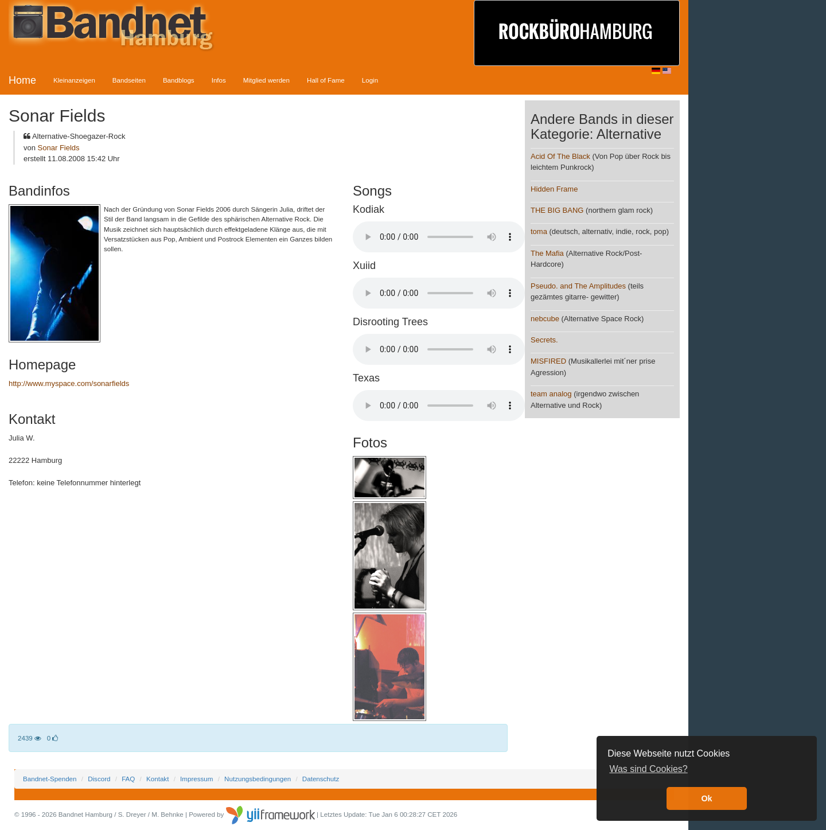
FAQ (128, 778)
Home (22, 80)
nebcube (545, 318)
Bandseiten (129, 80)
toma (539, 231)
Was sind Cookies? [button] (648, 769)
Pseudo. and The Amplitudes (578, 286)
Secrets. (544, 340)
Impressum (196, 778)
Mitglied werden (266, 80)
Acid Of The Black (560, 156)
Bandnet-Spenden (49, 778)
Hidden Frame (554, 189)
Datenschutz (320, 778)
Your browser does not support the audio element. (439, 236)
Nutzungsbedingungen (257, 778)
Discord (99, 778)
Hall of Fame (326, 80)
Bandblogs (178, 80)
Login (370, 80)
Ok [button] (706, 798)
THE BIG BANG (557, 210)
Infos (219, 80)
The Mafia (547, 253)
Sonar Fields (59, 147)
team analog (551, 393)
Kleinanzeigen (74, 80)
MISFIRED (548, 361)
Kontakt (157, 778)
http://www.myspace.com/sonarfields (69, 383)
